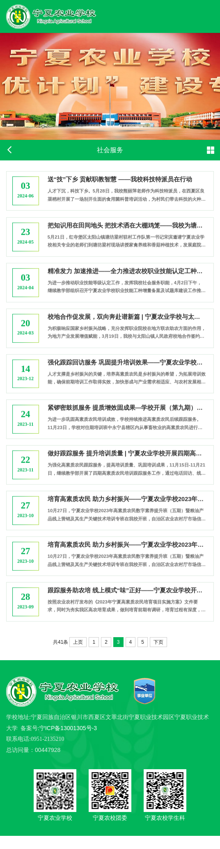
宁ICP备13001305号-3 (68, 741)
